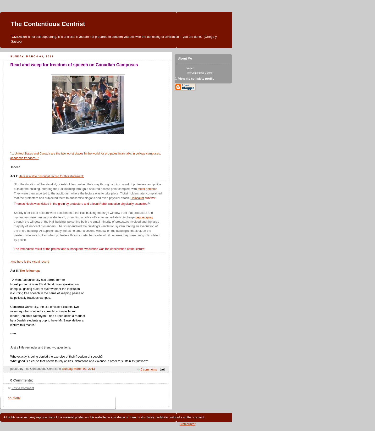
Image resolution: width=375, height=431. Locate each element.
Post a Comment (22, 388)
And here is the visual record (30, 261)
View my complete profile (196, 78)
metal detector (147, 189)
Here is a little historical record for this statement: (51, 176)
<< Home (14, 397)
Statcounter (188, 424)
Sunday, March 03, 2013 (78, 368)
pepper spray (144, 217)
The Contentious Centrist (48, 24)
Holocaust (137, 198)
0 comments (149, 369)
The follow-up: (30, 270)
